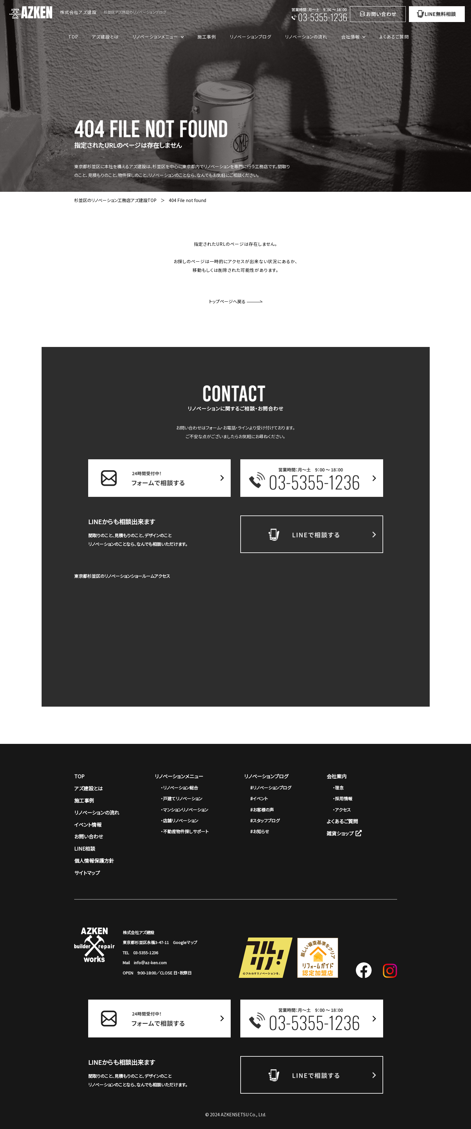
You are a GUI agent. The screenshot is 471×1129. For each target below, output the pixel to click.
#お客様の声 (262, 810)
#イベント (259, 798)
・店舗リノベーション (179, 820)
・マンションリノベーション (184, 810)
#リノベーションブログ (270, 788)
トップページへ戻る (235, 301)
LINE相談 (84, 848)
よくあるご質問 (394, 36)
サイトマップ (87, 872)
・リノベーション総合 (179, 788)
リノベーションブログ (250, 36)
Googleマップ (185, 942)
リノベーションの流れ (306, 36)
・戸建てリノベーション (181, 798)
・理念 (338, 788)
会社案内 (336, 776)
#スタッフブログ (265, 820)
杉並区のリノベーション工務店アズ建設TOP (115, 200)
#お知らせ (259, 831)
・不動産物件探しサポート (185, 831)
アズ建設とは (105, 36)
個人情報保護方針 (94, 860)
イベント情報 (88, 824)
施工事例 (206, 36)
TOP (73, 36)
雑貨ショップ (344, 833)
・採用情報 (342, 798)
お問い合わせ (88, 836)
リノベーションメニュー (179, 776)
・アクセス (342, 810)
